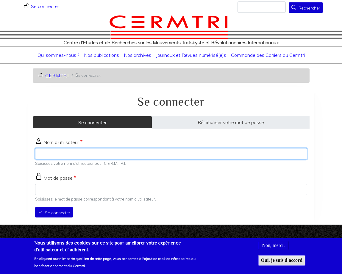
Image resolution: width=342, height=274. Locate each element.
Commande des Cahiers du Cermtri (268, 55)
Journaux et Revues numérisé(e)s (191, 55)
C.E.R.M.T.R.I (56, 75)
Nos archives (137, 55)
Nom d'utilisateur (61, 142)
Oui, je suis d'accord (282, 262)
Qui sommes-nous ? (58, 55)
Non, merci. (273, 247)
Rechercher (309, 8)
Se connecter (45, 6)
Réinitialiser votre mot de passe (231, 122)
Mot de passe (58, 178)
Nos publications (101, 55)
